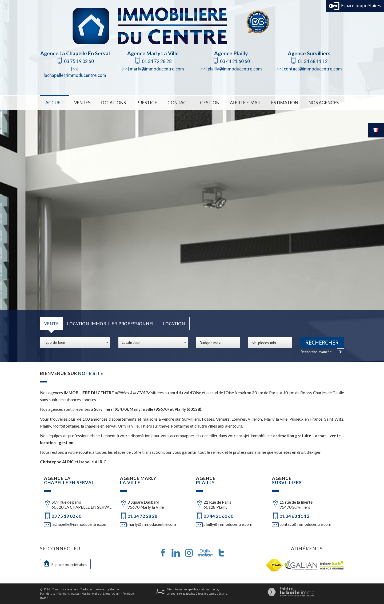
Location (174, 323)
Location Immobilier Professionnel (111, 323)
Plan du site (47, 593)
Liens (106, 593)
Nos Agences (324, 102)
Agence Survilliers (309, 53)
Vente (51, 323)
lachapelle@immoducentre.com (75, 75)
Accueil (54, 102)
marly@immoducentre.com (157, 69)
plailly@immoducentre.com (235, 69)
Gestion (209, 102)
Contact (178, 102)
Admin (116, 593)
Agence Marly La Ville (153, 53)
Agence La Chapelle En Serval (75, 53)
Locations (113, 102)
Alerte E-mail (245, 102)
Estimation (284, 102)
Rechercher (322, 342)
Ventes (82, 102)
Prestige (146, 102)
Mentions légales (68, 593)
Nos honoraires (91, 593)
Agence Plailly (231, 53)
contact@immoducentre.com (313, 69)
